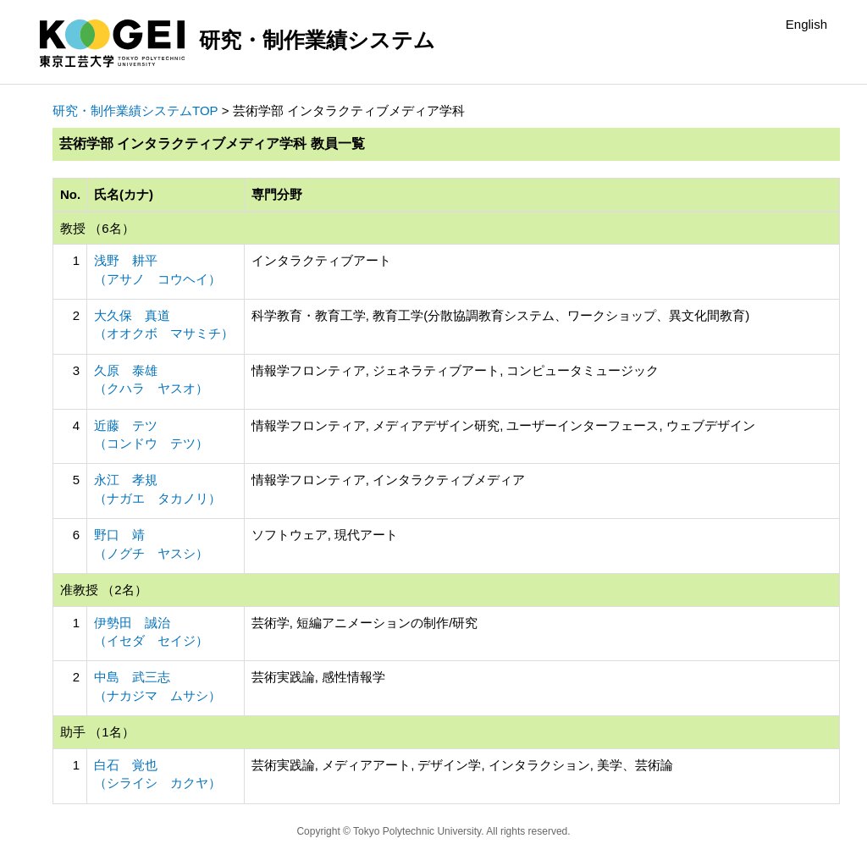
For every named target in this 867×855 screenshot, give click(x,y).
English (806, 24)
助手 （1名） (97, 732)
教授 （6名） (97, 228)
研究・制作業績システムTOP (135, 110)
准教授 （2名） (103, 589)
